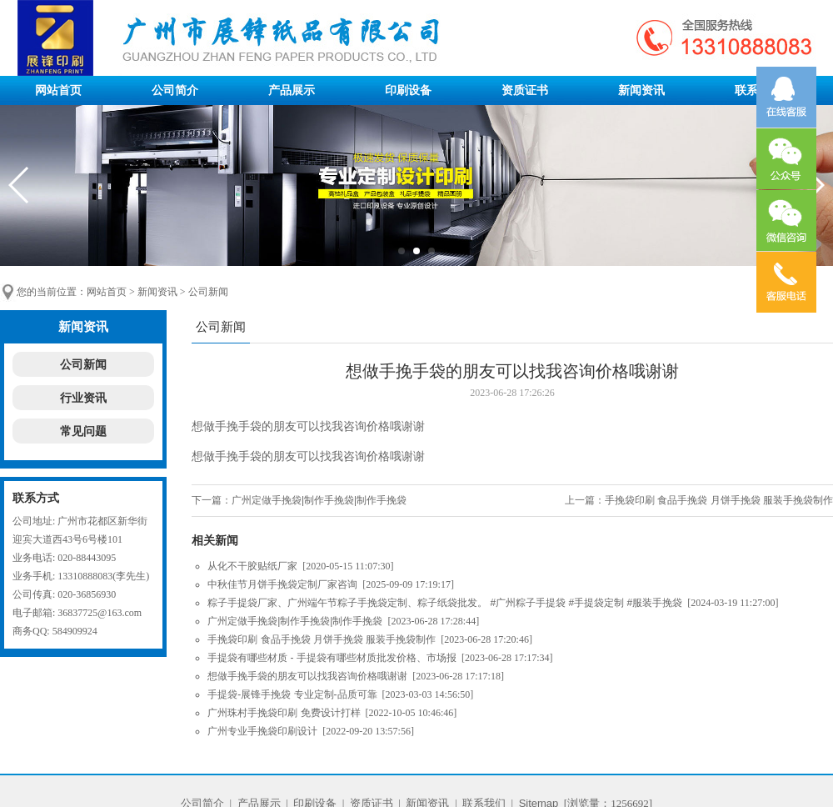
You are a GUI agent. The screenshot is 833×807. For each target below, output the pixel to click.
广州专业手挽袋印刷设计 (262, 731)
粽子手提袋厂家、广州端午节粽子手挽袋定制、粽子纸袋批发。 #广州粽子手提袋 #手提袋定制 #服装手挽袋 (444, 603)
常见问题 (83, 431)
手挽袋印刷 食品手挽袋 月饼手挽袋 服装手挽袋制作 (719, 500)
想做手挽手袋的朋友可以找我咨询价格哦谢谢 (307, 676)
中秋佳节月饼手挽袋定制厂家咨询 (282, 584)
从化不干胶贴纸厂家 (252, 566)
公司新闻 (208, 292)
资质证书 (524, 90)
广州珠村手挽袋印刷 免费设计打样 (283, 713)
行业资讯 (83, 397)
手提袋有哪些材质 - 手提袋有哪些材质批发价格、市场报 (331, 658)
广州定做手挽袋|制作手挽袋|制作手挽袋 (319, 500)
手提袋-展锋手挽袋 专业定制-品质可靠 (292, 694)
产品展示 (291, 90)
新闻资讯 (641, 90)
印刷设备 (408, 90)
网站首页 (58, 90)
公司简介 (175, 90)
